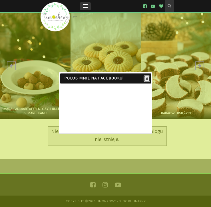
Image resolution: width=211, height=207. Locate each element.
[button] (85, 6)
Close (146, 78)
